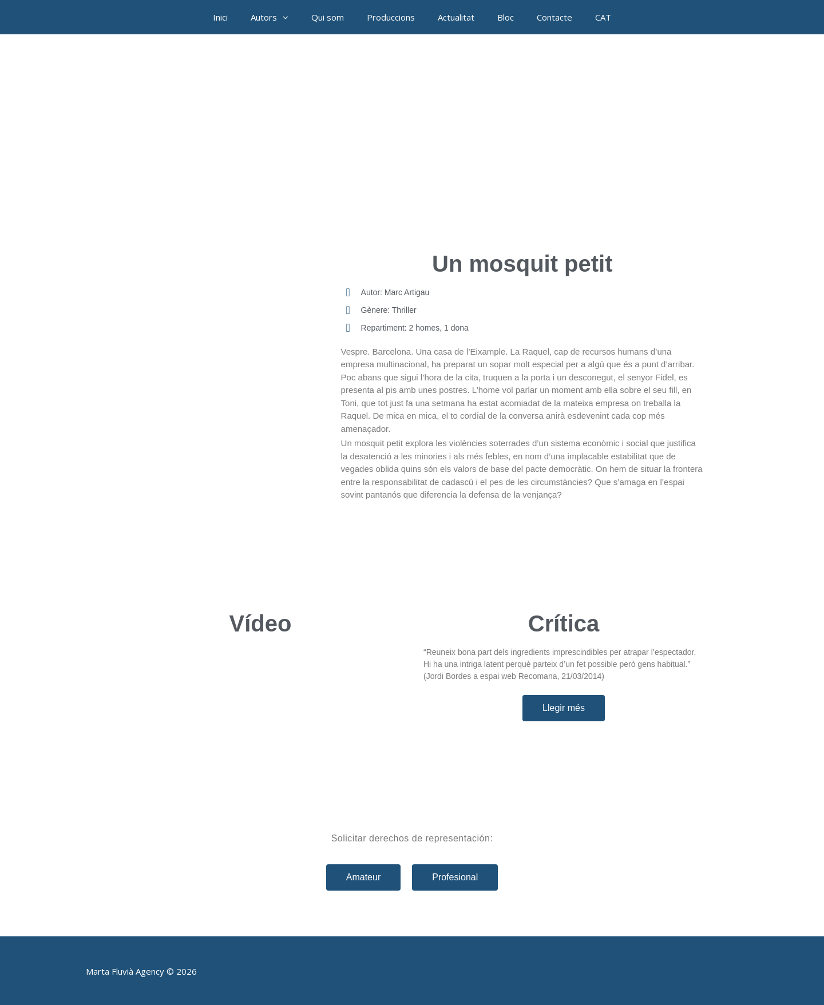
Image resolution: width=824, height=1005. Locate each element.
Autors (275, 17)
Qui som (327, 17)
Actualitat (456, 17)
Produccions (391, 17)
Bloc (505, 17)
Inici (220, 17)
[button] (288, 17)
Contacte (554, 17)
